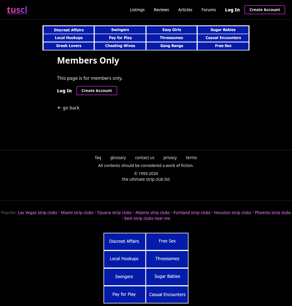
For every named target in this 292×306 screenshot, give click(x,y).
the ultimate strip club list (146, 179)
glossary (118, 157)
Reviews (161, 9)
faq (98, 157)
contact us (145, 157)
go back (68, 108)
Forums (209, 9)
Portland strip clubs (191, 212)
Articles (185, 9)
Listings (137, 9)
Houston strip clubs (232, 212)
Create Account (265, 9)
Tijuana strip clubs (114, 212)
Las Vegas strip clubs (37, 212)
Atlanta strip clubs (152, 212)
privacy (170, 157)
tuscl (17, 10)
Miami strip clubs (77, 212)
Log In (232, 10)
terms (191, 157)
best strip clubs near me (147, 218)
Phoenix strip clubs (273, 212)
